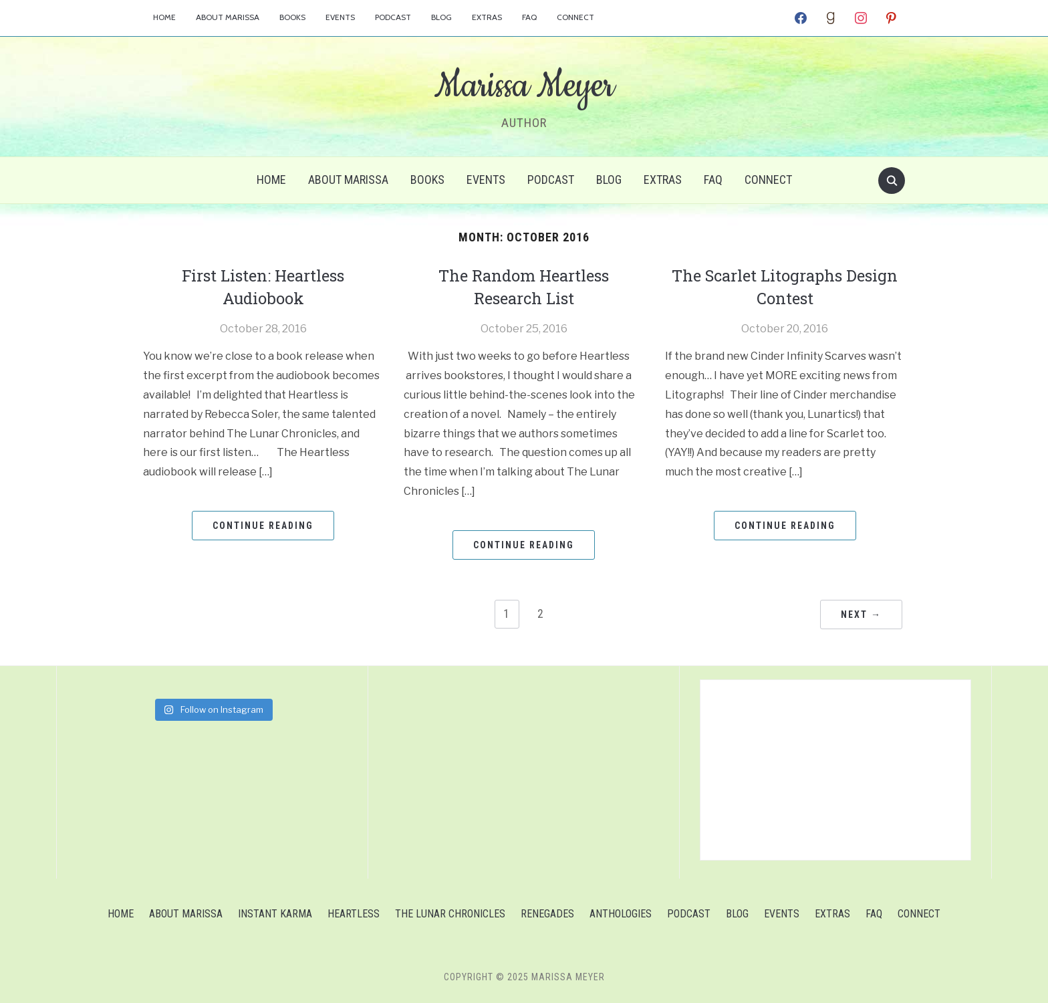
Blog (441, 17)
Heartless (354, 912)
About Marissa (227, 17)
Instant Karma (275, 912)
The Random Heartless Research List (524, 285)
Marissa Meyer (524, 86)
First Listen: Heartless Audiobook (263, 285)
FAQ (529, 17)
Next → (861, 613)
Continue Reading (263, 523)
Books (292, 17)
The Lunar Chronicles (450, 912)
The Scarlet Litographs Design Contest (785, 285)
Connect (575, 17)
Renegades (547, 912)
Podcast (393, 17)
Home (164, 17)
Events (340, 17)
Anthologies (621, 912)
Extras (487, 17)
